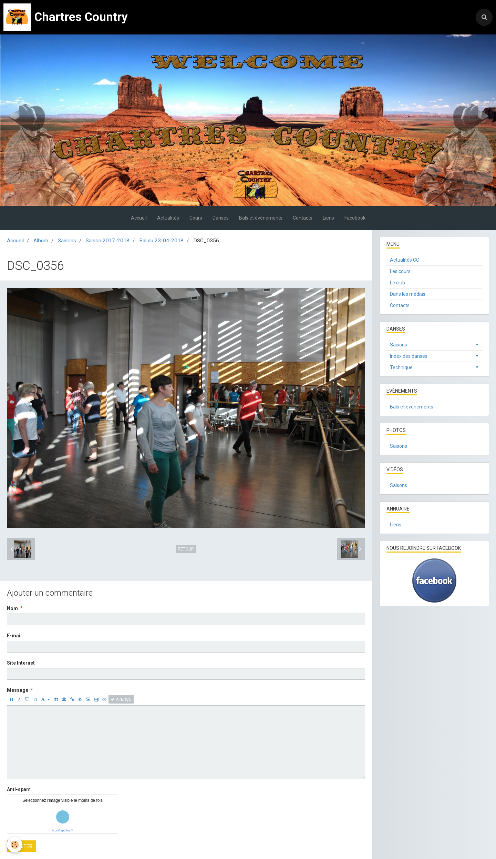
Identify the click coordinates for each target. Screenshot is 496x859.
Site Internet (21, 663)
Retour (186, 549)
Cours (195, 218)
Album (40, 241)
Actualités (168, 218)
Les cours (400, 271)
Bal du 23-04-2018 (161, 241)
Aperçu (121, 699)
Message (17, 690)
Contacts (302, 218)
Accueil (139, 218)
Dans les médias (407, 294)
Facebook (354, 218)
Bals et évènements (260, 218)
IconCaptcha (61, 830)
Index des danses (408, 356)
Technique (401, 367)
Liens (328, 218)
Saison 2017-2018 (108, 241)
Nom (12, 608)
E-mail (14, 635)
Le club (397, 282)
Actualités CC (404, 260)
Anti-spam (19, 789)
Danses (221, 218)
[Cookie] (14, 844)
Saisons (67, 241)
